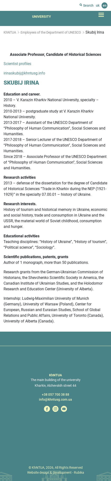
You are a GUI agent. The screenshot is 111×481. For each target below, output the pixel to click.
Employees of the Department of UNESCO (51, 32)
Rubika (79, 472)
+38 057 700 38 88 (55, 394)
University (41, 16)
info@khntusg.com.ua (55, 399)
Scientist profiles (17, 63)
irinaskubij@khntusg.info (24, 73)
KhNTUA (10, 32)
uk (97, 5)
